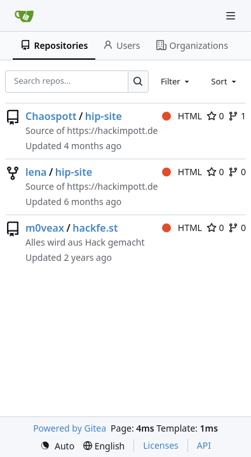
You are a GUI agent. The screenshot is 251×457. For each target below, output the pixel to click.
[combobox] (176, 81)
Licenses (161, 445)
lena (35, 172)
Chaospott (50, 116)
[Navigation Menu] (232, 15)
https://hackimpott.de (112, 130)
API (204, 445)
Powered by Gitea (69, 428)
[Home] (24, 15)
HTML (182, 116)
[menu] (57, 446)
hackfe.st (95, 228)
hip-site (103, 116)
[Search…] (138, 81)
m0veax (44, 228)
